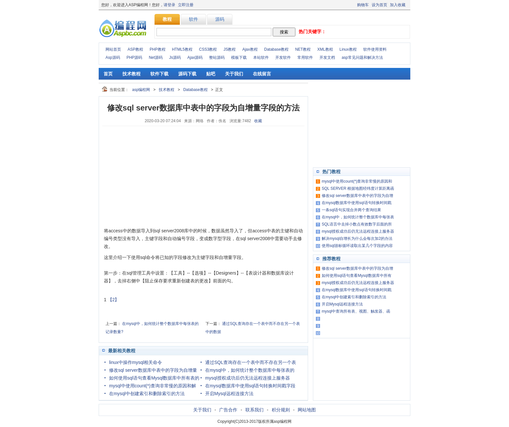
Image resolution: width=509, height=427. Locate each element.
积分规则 (281, 409)
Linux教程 (348, 49)
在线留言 (262, 73)
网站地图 (307, 409)
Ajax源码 (195, 57)
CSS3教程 (208, 49)
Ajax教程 (249, 49)
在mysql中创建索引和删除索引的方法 (147, 393)
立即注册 (185, 5)
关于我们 (234, 73)
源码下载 (187, 73)
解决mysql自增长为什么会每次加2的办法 (357, 238)
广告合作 (228, 409)
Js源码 (175, 57)
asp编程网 (141, 89)
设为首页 (379, 5)
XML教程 (325, 49)
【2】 (113, 299)
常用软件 (305, 57)
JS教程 (229, 49)
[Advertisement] (152, 176)
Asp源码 (113, 57)
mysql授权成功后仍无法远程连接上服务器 (247, 378)
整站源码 (217, 57)
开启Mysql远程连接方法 (229, 393)
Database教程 (276, 49)
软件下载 (159, 73)
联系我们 (254, 409)
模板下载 (239, 57)
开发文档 (327, 57)
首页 (108, 73)
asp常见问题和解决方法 (362, 57)
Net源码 (156, 57)
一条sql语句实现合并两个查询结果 (351, 210)
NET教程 (303, 49)
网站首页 (113, 49)
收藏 (258, 121)
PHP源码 (135, 57)
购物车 (363, 5)
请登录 (169, 5)
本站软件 (261, 57)
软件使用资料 (375, 49)
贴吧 (210, 73)
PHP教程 (158, 49)
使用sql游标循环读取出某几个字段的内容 (357, 245)
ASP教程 (135, 49)
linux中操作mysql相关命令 (135, 362)
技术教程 (131, 73)
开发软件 (283, 57)
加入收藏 (397, 5)
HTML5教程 (182, 49)
